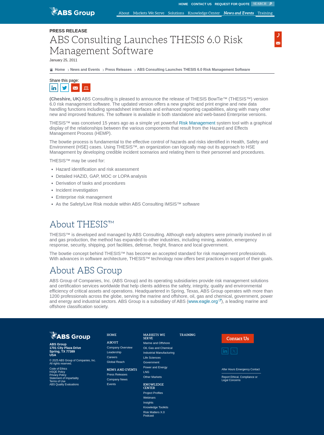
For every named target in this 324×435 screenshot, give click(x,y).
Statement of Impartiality (64, 378)
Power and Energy (155, 367)
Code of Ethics (58, 368)
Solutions (176, 13)
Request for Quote (232, 4)
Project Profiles (153, 393)
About (124, 13)
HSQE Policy (57, 371)
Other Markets (152, 377)
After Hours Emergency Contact (241, 369)
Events (111, 384)
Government (151, 362)
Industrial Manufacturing (159, 352)
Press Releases (118, 69)
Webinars (149, 397)
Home (183, 4)
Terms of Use (57, 381)
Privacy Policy (58, 375)
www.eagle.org (203, 301)
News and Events (239, 13)
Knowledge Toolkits (155, 407)
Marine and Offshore (156, 343)
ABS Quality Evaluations (64, 384)
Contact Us (201, 4)
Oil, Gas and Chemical (158, 348)
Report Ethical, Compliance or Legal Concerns (239, 378)
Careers (112, 357)
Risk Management (197, 122)
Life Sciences (152, 357)
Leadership (114, 352)
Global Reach (116, 362)
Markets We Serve (148, 13)
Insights (148, 402)
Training (265, 13)
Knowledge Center (204, 13)
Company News (117, 379)
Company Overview (119, 347)
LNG (146, 372)
